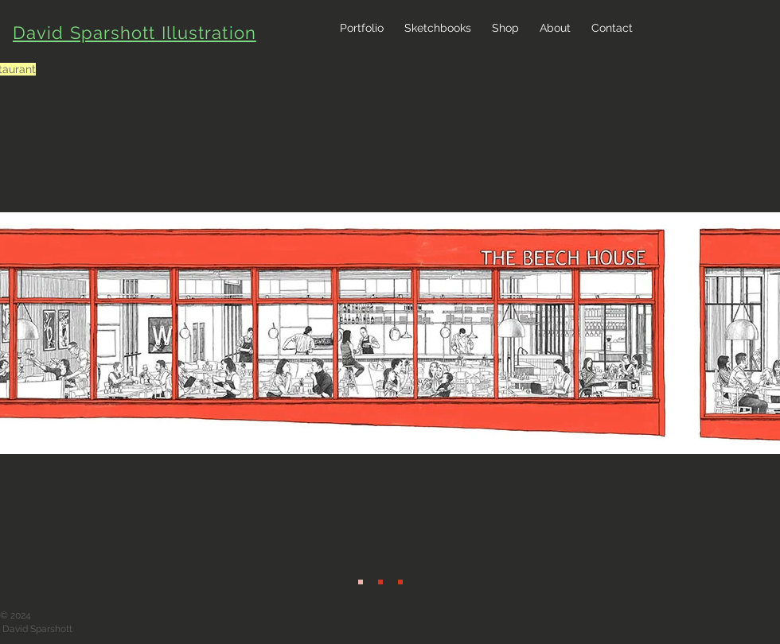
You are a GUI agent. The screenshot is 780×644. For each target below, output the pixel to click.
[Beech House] (360, 582)
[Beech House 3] (400, 582)
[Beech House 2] (380, 582)
